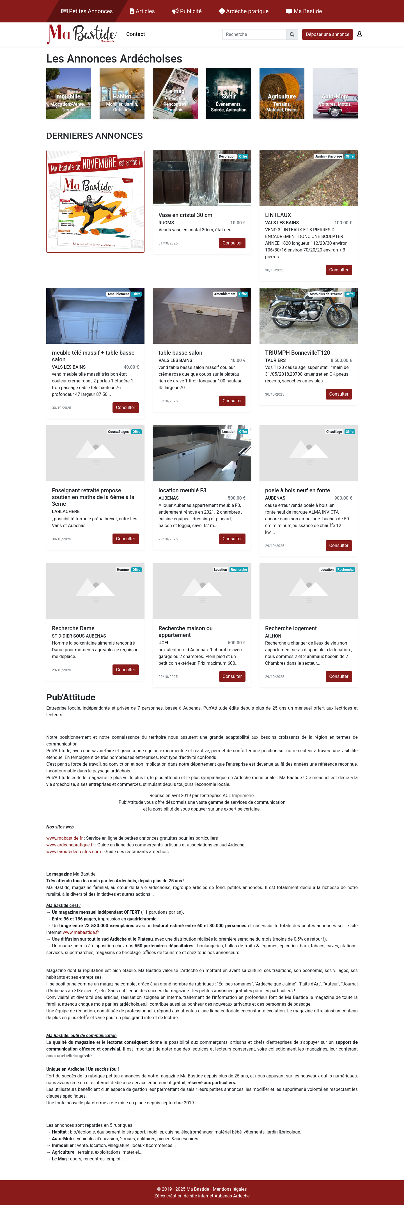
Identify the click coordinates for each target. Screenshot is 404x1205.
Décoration (227, 156)
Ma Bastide (304, 11)
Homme (123, 570)
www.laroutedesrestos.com (73, 851)
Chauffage (334, 432)
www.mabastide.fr (64, 838)
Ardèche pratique (243, 11)
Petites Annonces (87, 11)
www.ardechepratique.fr (70, 845)
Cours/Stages (118, 432)
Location (228, 432)
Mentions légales (230, 1189)
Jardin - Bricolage (328, 156)
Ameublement (118, 294)
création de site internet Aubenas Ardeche (208, 1196)
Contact (135, 34)
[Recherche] (254, 34)
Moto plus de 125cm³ (326, 294)
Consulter (232, 243)
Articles (142, 11)
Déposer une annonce (327, 34)
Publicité (187, 11)
